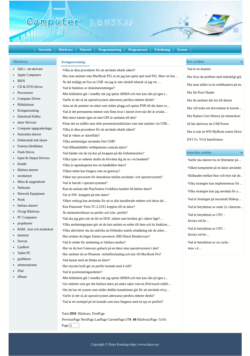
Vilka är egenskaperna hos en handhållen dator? (95, 165)
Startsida (45, 50)
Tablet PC (24, 253)
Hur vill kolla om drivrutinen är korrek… (214, 108)
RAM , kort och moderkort (35, 229)
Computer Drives (29, 98)
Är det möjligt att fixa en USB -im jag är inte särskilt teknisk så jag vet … (112, 82)
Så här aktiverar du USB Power (208, 124)
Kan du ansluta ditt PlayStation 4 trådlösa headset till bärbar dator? (108, 189)
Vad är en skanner (199, 69)
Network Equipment (31, 193)
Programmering (109, 50)
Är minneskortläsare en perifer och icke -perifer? (96, 212)
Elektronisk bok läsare (32, 140)
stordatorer (25, 176)
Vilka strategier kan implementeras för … (215, 183)
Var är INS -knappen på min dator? (86, 195)
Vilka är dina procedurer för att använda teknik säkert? (99, 70)
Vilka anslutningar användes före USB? (89, 141)
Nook (21, 199)
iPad (21, 271)
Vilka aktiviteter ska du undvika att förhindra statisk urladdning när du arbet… (115, 230)
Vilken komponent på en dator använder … (215, 168)
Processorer (25, 93)
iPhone (22, 277)
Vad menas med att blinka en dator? (87, 260)
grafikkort (24, 259)
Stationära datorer (29, 134)
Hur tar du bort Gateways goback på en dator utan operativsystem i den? (111, 248)
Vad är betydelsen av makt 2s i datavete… (215, 207)
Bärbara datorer (28, 170)
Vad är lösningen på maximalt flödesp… (215, 199)
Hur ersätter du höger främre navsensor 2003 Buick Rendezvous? (107, 236)
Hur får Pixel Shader (201, 92)
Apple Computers (29, 75)
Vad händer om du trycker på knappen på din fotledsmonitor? (104, 153)
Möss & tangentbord (31, 182)
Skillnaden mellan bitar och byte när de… (215, 175)
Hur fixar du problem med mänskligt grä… (214, 77)
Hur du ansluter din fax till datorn (210, 100)
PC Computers (27, 217)
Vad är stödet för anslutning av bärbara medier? (95, 242)
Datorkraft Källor (29, 116)
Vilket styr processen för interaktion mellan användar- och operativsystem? (113, 177)
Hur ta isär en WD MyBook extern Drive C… (214, 131)
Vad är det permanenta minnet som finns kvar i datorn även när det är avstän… (115, 112)
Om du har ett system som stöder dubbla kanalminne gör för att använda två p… (116, 290)
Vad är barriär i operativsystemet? (85, 183)
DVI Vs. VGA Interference (205, 139)
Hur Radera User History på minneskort (214, 116)
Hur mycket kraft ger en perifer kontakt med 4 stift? (98, 266)
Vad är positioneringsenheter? (83, 272)
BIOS (21, 81)
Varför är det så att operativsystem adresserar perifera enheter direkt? (109, 100)
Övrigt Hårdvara (28, 211)
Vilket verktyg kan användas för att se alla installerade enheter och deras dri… (115, 201)
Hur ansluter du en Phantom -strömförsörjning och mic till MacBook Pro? (112, 254)
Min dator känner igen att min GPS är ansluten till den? (100, 117)
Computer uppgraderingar (35, 128)
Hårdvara (66, 50)
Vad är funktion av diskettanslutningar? (89, 88)
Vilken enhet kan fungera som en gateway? (92, 171)
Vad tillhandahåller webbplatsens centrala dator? (95, 147)
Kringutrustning (28, 110)
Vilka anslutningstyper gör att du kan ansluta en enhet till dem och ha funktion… (117, 224)
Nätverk (85, 50)
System (182, 50)
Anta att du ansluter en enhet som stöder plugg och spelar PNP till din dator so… (116, 106)
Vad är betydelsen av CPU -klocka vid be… (206, 218)
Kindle (22, 164)
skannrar (23, 235)
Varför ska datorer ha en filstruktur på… (214, 160)
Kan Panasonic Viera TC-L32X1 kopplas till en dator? (99, 207)
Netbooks (24, 188)
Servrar (22, 241)
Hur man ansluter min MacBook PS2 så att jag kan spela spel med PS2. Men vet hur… (120, 76)
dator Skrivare (27, 122)
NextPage (87, 319)
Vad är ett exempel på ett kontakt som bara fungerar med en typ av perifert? (113, 302)
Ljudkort (23, 247)
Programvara (138, 50)
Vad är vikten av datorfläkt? (82, 135)
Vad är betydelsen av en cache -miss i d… (209, 245)
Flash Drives (26, 152)
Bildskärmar (26, 104)
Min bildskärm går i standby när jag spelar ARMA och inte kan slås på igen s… (116, 94)
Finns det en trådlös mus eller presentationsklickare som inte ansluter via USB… (116, 123)
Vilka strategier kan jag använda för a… (214, 191)
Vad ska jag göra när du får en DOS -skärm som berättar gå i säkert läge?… (113, 218)
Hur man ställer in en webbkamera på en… (214, 84)
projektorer (25, 223)
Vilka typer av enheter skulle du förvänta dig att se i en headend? (106, 159)
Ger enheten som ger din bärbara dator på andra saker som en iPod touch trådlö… (117, 284)
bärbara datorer (28, 205)
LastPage (101, 319)
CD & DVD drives (30, 87)
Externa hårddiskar (30, 146)
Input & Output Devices (34, 158)
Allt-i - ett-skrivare (30, 69)
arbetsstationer (27, 265)
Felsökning (162, 50)
